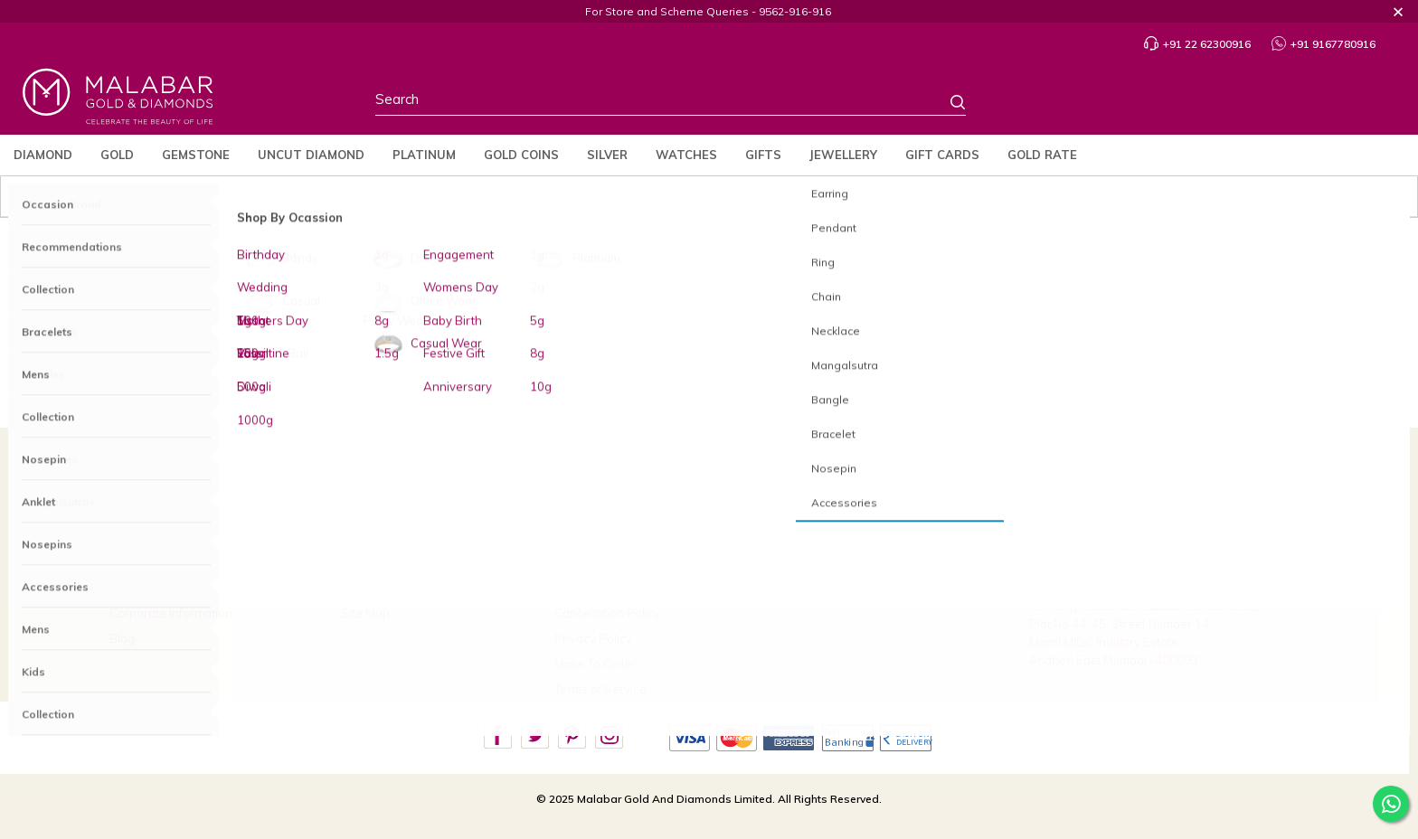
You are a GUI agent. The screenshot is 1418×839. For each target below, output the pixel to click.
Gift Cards (942, 154)
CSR (121, 587)
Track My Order (383, 536)
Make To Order (595, 663)
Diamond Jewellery (493, 331)
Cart (1375, 103)
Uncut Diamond (311, 154)
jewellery (843, 154)
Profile (1226, 103)
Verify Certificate (814, 587)
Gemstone (196, 154)
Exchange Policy (600, 561)
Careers (791, 561)
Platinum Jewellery (688, 331)
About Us (134, 511)
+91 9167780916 (1323, 44)
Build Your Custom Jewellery (845, 511)
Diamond (43, 154)
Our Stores (139, 561)
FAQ (352, 511)
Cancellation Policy (607, 613)
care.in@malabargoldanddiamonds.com (1141, 561)
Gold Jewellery (587, 331)
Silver (607, 154)
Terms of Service (600, 689)
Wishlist (1302, 103)
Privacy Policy (593, 638)
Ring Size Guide (385, 561)
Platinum (424, 154)
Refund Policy (592, 511)
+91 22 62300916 (1197, 44)
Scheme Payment (841, 536)
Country (1149, 103)
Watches (686, 154)
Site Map (365, 613)
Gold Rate (1042, 154)
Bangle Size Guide (392, 587)
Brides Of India (150, 536)
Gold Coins (521, 154)
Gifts (763, 154)
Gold (117, 154)
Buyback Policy (596, 536)
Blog (122, 638)
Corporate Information (170, 613)
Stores (1073, 103)
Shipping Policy (597, 587)
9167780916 (1095, 533)
